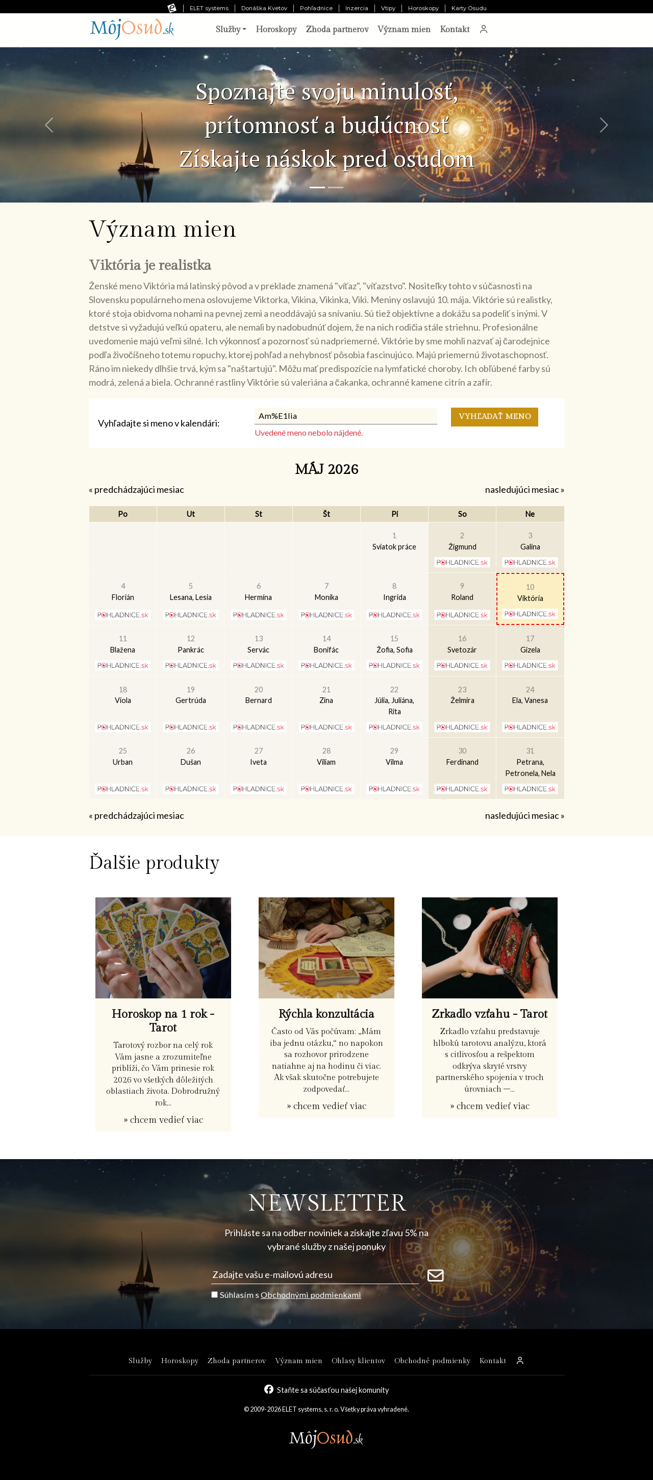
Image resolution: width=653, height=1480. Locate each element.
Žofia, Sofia (394, 644)
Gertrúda (190, 695)
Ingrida (394, 591)
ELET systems (209, 8)
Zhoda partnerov (337, 30)
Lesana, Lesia (191, 591)
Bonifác (326, 644)
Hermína (258, 591)
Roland (462, 591)
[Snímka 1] (317, 187)
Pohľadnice (316, 8)
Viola (123, 695)
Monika (326, 591)
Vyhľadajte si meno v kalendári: (159, 423)
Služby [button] (228, 30)
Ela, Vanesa (530, 695)
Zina (326, 695)
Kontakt (454, 30)
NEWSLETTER (327, 1203)
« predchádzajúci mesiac (136, 489)
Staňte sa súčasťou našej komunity (333, 1390)
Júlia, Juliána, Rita (394, 700)
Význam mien (404, 30)
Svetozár (462, 644)
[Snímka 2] (335, 187)
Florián (123, 591)
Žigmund (462, 541)
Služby (140, 1361)
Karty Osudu (469, 8)
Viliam (326, 756)
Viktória (530, 593)
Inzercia (356, 8)
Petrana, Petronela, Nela (530, 761)
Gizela (530, 644)
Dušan (191, 756)
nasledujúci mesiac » (525, 489)
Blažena (122, 644)
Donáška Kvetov (264, 8)
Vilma (394, 756)
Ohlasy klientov (358, 1361)
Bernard (258, 695)
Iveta (258, 756)
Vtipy (388, 8)
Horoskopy (423, 8)
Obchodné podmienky (432, 1361)
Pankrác (191, 644)
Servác (258, 644)
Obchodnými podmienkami (311, 1294)
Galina (530, 541)
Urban (123, 756)
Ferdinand (462, 756)
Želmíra (462, 695)
